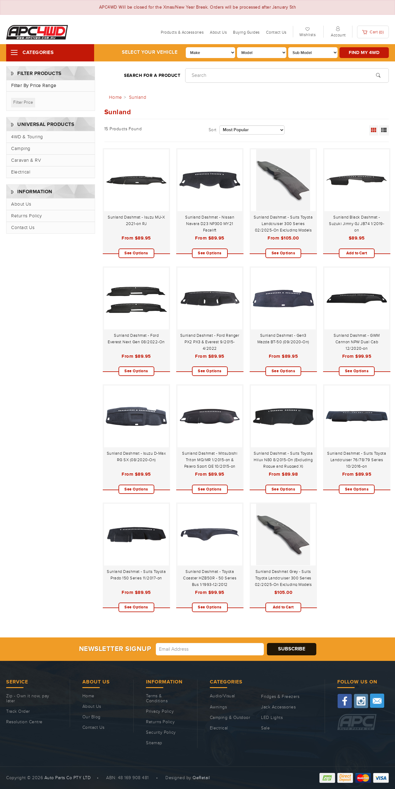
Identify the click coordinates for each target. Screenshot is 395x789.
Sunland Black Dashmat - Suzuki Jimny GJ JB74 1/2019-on (356, 224)
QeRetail (201, 777)
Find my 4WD (364, 53)
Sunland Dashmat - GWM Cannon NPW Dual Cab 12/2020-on (357, 342)
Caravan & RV (26, 160)
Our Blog (91, 717)
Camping (21, 148)
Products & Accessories (182, 32)
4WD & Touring (27, 137)
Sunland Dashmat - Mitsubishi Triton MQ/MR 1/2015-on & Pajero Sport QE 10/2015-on (209, 460)
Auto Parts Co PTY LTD (67, 777)
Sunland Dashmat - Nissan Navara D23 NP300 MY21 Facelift (209, 224)
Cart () (373, 32)
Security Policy (161, 732)
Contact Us (276, 32)
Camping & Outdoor (230, 717)
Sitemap (154, 743)
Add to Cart (356, 253)
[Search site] (378, 74)
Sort (213, 129)
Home (88, 696)
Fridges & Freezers (280, 696)
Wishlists (307, 34)
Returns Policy (26, 216)
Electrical (20, 172)
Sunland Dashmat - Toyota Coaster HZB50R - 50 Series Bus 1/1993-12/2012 (209, 578)
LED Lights (272, 717)
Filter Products (39, 74)
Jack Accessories (278, 707)
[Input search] (287, 75)
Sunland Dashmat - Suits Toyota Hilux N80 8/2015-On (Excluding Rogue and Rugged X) (283, 460)
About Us (218, 32)
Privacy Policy (160, 711)
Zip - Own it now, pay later (27, 698)
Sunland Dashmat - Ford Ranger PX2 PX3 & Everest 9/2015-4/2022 (209, 342)
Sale (265, 728)
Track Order (18, 711)
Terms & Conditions (157, 698)
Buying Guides (246, 32)
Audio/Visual (222, 696)
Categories (38, 53)
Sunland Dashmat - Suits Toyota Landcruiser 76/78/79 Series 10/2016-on (356, 460)
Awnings (218, 707)
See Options (136, 253)
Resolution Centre (24, 722)
